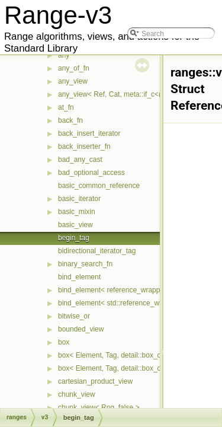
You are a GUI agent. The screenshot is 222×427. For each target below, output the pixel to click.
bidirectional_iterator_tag (97, 251)
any (63, 55)
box (63, 342)
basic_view (75, 225)
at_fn (66, 107)
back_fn (70, 120)
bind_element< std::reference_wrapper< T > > (130, 303)
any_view (73, 81)
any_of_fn (73, 68)
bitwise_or (74, 316)
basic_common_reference (99, 185)
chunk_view (76, 394)
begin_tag (73, 238)
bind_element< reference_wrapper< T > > (123, 290)
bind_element (79, 277)
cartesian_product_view (95, 381)
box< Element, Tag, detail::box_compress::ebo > (134, 368)
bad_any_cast (80, 159)
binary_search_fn (85, 264)
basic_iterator (79, 199)
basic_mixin (76, 212)
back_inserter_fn (84, 146)
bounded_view (81, 329)
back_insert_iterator (89, 133)
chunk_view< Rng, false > (98, 407)
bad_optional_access (91, 172)
